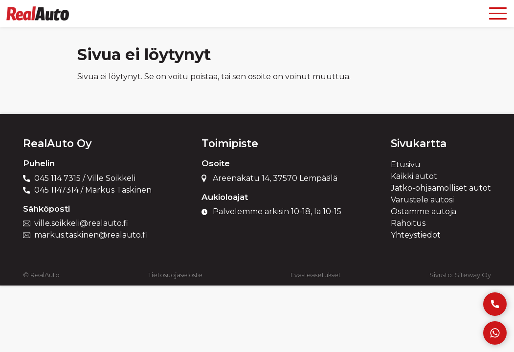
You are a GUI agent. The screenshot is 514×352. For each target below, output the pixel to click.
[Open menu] (498, 13)
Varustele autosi (422, 199)
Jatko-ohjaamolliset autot (441, 188)
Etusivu (406, 164)
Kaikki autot (414, 176)
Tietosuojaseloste (175, 275)
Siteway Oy (473, 275)
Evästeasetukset (316, 275)
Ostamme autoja (423, 211)
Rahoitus (408, 223)
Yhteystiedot (416, 235)
